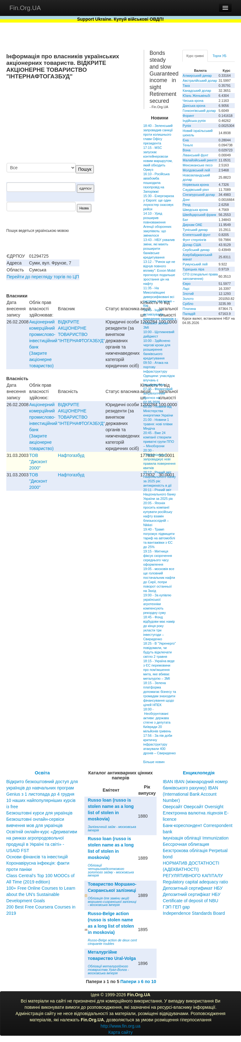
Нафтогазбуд (71, 455)
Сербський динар (196, 250)
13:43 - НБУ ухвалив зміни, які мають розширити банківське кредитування (158, 248)
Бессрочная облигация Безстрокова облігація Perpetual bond (195, 850)
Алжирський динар (197, 75)
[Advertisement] (90, 122)
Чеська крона (193, 100)
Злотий (188, 294)
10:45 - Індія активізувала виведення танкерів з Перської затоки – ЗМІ (159, 318)
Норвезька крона (196, 184)
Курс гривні (195, 56)
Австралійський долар (200, 80)
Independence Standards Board (194, 913)
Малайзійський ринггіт (200, 160)
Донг (186, 200)
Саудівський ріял (196, 189)
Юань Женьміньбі (196, 95)
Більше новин (153, 762)
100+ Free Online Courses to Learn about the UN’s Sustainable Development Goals (40, 894)
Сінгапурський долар (199, 194)
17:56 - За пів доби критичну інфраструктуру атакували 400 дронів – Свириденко (159, 744)
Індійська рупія (194, 121)
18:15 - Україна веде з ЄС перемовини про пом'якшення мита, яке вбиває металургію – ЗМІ (158, 669)
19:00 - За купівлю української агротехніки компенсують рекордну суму (157, 604)
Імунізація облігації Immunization (196, 837)
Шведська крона (195, 210)
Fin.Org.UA (25, 7)
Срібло (188, 304)
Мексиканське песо (197, 165)
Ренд (186, 205)
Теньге (188, 145)
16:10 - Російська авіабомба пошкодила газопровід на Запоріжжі (156, 182)
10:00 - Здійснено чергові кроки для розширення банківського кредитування (156, 349)
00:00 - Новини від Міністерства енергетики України (158, 411)
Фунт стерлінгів (194, 240)
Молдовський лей (196, 170)
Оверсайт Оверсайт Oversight (193, 806)
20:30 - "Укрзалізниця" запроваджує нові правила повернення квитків (159, 459)
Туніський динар (195, 230)
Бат (185, 220)
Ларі (186, 289)
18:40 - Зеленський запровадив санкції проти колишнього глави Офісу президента (158, 134)
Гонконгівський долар (199, 111)
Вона (186, 150)
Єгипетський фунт (197, 235)
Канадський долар (197, 90)
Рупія (187, 126)
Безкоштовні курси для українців (39, 812)
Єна (186, 140)
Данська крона (194, 105)
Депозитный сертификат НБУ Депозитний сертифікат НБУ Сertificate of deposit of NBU (193, 894)
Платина (189, 309)
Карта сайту (120, 1032)
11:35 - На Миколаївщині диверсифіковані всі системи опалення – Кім (158, 296)
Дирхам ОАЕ (192, 225)
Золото (188, 299)
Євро (186, 283)
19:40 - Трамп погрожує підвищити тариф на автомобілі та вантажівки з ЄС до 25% (159, 538)
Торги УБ (219, 56)
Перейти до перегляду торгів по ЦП (43, 276)
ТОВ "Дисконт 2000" (38, 461)
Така (186, 85)
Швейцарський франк (199, 215)
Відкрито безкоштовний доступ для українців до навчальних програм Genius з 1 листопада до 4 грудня (42, 788)
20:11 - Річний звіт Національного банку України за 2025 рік (159, 494)
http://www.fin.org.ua (121, 1026)
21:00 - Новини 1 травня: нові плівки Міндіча (157, 424)
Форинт (188, 116)
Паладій (189, 314)
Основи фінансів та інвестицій (37, 856)
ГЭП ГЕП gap (176, 906)
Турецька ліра (193, 269)
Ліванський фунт (195, 155)
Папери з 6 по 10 (138, 981)
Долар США (192, 245)
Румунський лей (195, 264)
